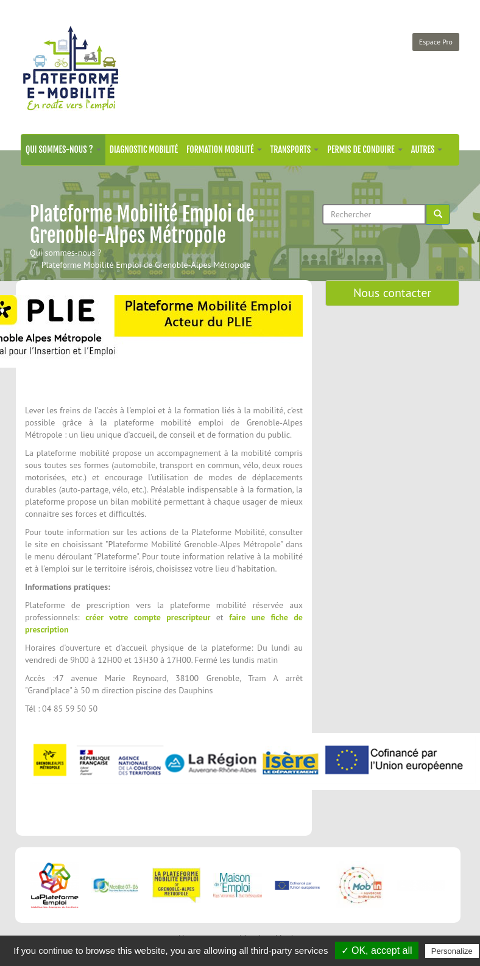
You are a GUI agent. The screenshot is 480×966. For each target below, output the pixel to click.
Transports (294, 149)
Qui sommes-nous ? (63, 149)
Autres (427, 149)
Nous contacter (392, 293)
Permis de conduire (364, 149)
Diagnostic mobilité (144, 149)
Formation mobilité (224, 149)
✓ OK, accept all (376, 950)
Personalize (452, 951)
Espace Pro (436, 41)
